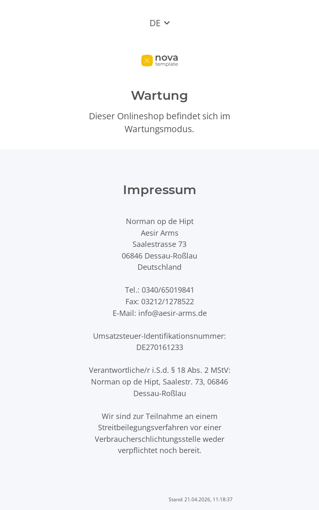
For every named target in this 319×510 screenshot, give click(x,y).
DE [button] (155, 23)
